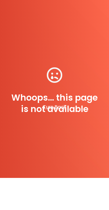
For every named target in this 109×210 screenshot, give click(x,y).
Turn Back (54, 107)
